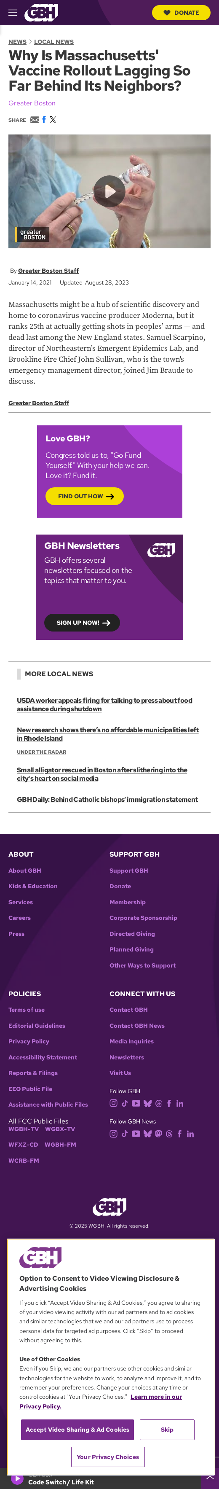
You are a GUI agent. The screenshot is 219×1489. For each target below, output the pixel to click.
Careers (19, 918)
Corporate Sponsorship (143, 918)
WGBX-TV (60, 1129)
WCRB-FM (23, 1160)
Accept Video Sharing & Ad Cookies (78, 1429)
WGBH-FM (60, 1144)
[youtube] (138, 1102)
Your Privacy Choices (108, 1457)
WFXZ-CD (23, 1144)
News (17, 42)
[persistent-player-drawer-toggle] (210, 1478)
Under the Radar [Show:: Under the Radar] (41, 752)
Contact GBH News (137, 1025)
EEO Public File (30, 1089)
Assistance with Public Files (48, 1104)
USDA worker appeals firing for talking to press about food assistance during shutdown (104, 704)
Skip (167, 1429)
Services (20, 902)
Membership (128, 902)
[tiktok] (126, 1102)
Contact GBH (129, 1009)
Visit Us (120, 1073)
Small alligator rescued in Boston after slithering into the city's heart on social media (102, 774)
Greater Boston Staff (48, 270)
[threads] (160, 1102)
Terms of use (26, 1009)
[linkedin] (181, 1102)
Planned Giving (132, 949)
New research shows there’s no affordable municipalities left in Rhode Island (108, 734)
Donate (181, 12)
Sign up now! (78, 623)
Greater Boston (32, 103)
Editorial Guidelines (36, 1025)
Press (16, 934)
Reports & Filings (33, 1073)
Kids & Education (33, 886)
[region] (111, 1357)
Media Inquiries (132, 1041)
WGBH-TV (23, 1129)
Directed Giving (132, 934)
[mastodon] (160, 1133)
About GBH (24, 870)
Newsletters (127, 1057)
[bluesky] (149, 1102)
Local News (54, 42)
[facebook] (171, 1102)
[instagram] (115, 1102)
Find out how (80, 496)
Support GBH (129, 870)
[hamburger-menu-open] (16, 12)
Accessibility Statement (42, 1057)
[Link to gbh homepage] (41, 12)
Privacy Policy (28, 1041)
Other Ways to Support (143, 965)
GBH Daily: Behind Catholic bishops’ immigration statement (107, 799)
